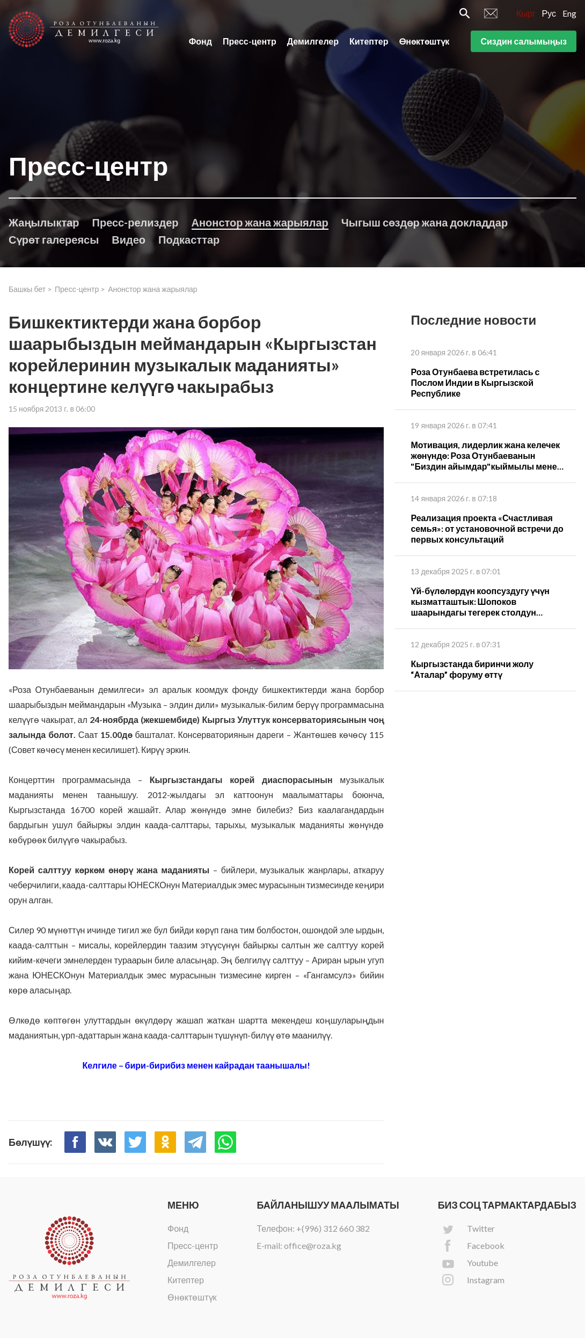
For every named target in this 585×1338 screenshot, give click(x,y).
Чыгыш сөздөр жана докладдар (424, 222)
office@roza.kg (312, 1245)
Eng (569, 14)
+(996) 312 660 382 (333, 1228)
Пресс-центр (249, 42)
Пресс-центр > (80, 289)
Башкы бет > (30, 289)
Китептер (369, 42)
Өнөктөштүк (424, 42)
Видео (128, 239)
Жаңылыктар (44, 222)
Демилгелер (313, 42)
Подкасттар (189, 239)
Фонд (200, 42)
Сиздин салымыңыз (523, 42)
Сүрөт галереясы (54, 239)
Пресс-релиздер (135, 222)
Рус (549, 14)
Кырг (526, 14)
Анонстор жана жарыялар (260, 222)
